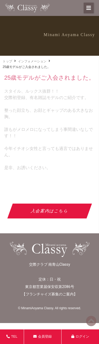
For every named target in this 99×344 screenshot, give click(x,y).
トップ (7, 61)
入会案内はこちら (49, 211)
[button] (89, 8)
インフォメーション (32, 61)
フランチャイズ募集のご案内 (50, 294)
